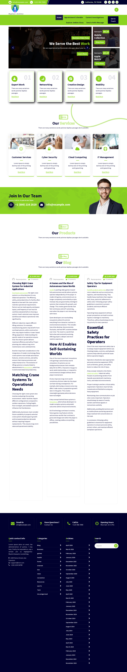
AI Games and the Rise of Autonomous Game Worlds (63, 436)
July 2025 (69, 666)
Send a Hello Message (95, 22)
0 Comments (33, 430)
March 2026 (70, 634)
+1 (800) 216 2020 (28, 222)
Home (59, 17)
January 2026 (70, 642)
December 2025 (71, 646)
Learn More (82, 54)
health (39, 642)
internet (40, 650)
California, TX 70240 (93, 2)
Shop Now (100, 42)
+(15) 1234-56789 (16, 649)
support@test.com (17, 647)
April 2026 (69, 629)
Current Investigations (95, 17)
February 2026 (71, 638)
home (39, 646)
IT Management (106, 185)
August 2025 (70, 662)
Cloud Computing (77, 185)
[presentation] (13, 48)
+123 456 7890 (40, 2)
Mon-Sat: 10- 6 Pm (107, 532)
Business (40, 634)
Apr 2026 (35, 427)
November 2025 (71, 650)
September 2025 (71, 658)
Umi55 (52, 441)
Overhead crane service (20, 444)
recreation (41, 662)
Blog (38, 629)
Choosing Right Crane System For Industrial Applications (23, 437)
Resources (40, 666)
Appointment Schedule (73, 17)
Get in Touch (113, 20)
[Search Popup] (116, 10)
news (39, 658)
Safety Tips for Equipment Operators (100, 436)
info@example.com (20, 2)
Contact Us (48, 532)
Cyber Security (49, 185)
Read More (15, 96)
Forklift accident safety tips (96, 441)
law (38, 654)
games (39, 638)
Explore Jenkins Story (75, 22)
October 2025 (70, 654)
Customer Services (21, 185)
